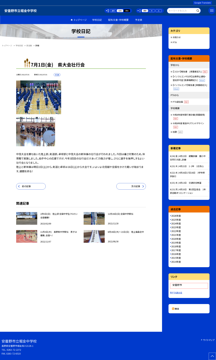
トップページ (80, 20)
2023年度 (176, 227)
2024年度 (176, 223)
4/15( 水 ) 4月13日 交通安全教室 (185, 182)
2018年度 (176, 246)
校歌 (178, 131)
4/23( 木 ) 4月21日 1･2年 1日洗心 (187, 166)
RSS (177, 308)
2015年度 (176, 257)
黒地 (126, 11)
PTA (175, 42)
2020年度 (176, 238)
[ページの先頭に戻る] (212, 356)
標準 (144, 11)
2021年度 (176, 235)
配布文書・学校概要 (118, 20)
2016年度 (176, 254)
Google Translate (202, 2)
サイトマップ (209, 340)
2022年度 (176, 231)
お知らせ (177, 37)
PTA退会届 (181, 101)
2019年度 (176, 242)
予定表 (138, 20)
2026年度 (176, 215)
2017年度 (176, 250)
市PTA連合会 (176, 292)
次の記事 (135, 186)
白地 (120, 11)
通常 (113, 11)
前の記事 (26, 186)
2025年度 (176, 219)
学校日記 (97, 20)
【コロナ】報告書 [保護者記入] (190, 71)
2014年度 (176, 261)
